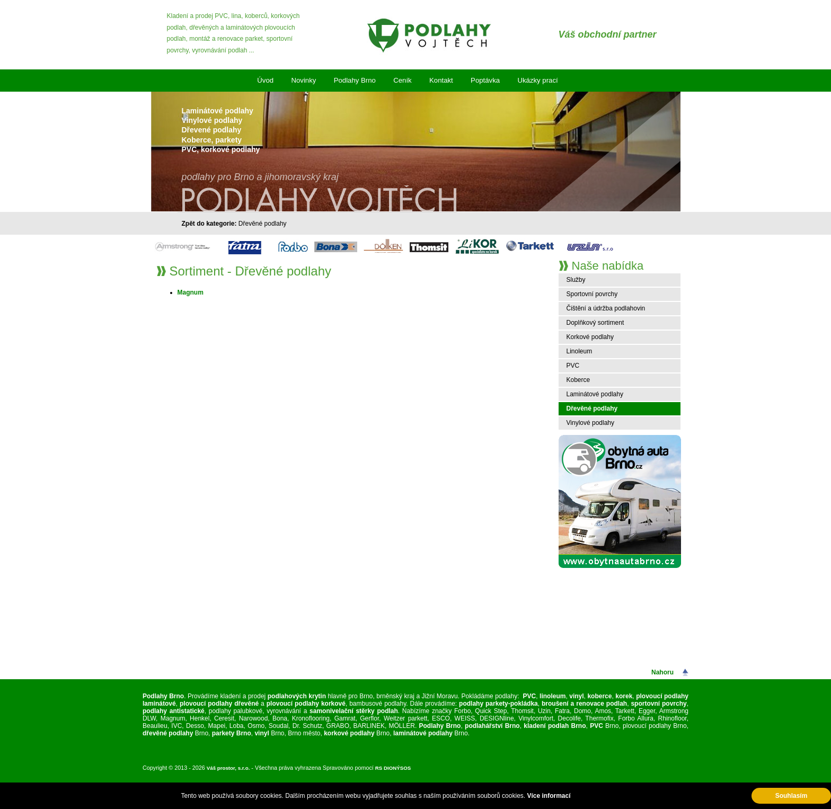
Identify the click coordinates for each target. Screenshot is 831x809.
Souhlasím (791, 795)
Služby (576, 279)
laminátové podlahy (423, 733)
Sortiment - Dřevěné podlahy (250, 271)
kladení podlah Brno (555, 726)
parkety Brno (231, 733)
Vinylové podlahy (591, 422)
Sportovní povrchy (592, 294)
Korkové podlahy (590, 337)
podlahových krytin (297, 696)
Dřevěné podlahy (262, 223)
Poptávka (485, 80)
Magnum (191, 292)
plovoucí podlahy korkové (306, 703)
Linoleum (580, 351)
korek (623, 696)
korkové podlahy (349, 733)
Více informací (548, 795)
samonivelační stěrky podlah (354, 711)
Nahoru (662, 672)
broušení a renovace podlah (584, 703)
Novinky (303, 80)
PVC (573, 365)
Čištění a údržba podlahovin (606, 308)
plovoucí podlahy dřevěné (219, 703)
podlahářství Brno (492, 726)
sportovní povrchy (658, 703)
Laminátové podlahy (595, 394)
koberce (599, 696)
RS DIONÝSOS (393, 768)
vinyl (576, 696)
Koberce (578, 380)
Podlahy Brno (355, 80)
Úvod (265, 80)
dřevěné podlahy (168, 733)
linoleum (552, 696)
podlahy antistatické (174, 711)
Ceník (402, 80)
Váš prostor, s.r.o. (228, 768)
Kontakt (441, 80)
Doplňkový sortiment (595, 322)
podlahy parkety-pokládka (497, 703)
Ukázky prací (537, 80)
